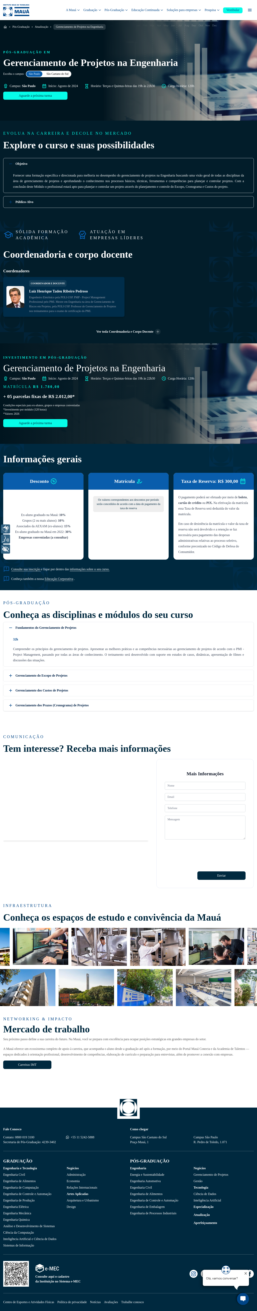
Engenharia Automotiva (145, 1181)
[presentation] (195, 851)
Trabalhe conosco (132, 1302)
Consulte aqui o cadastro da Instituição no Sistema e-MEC (58, 1279)
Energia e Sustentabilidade (147, 1174)
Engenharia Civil (14, 1174)
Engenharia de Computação (21, 1187)
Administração (76, 1174)
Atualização (41, 26)
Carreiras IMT (27, 1064)
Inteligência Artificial (207, 1200)
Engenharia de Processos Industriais (153, 1213)
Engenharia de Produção (19, 1200)
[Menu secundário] (250, 10)
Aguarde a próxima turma (35, 95)
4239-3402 (49, 1142)
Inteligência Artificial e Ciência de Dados (29, 1239)
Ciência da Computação (18, 1232)
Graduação (92, 10)
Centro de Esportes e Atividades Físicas (28, 1302)
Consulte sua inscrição (26, 569)
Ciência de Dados (205, 1194)
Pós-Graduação (116, 10)
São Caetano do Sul (57, 73)
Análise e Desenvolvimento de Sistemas (29, 1226)
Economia (73, 1181)
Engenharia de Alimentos (19, 1181)
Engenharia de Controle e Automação (27, 1194)
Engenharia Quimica (16, 1219)
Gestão (198, 1181)
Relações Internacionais (82, 1187)
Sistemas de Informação (18, 1245)
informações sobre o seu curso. (89, 569)
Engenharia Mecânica (17, 1213)
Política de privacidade (72, 1302)
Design (71, 1206)
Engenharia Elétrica (16, 1206)
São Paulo (34, 73)
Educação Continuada (147, 10)
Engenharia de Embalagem (147, 1206)
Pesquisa (212, 10)
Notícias (95, 1302)
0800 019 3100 (24, 1137)
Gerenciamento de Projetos (211, 1174)
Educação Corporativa (59, 579)
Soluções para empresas (184, 10)
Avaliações (111, 1302)
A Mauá (73, 10)
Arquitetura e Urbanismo (83, 1200)
